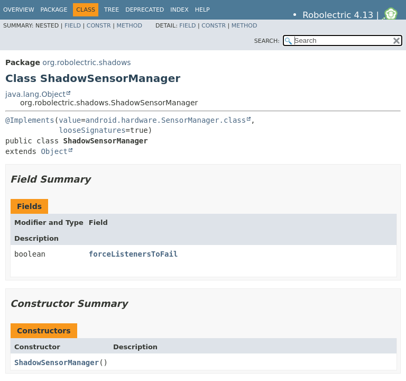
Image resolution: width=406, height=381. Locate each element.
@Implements (29, 120)
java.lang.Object (35, 94)
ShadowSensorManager (56, 362)
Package (54, 9)
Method (129, 25)
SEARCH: (267, 41)
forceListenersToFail (133, 254)
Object (54, 151)
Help (202, 9)
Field (72, 25)
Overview (18, 9)
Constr (99, 25)
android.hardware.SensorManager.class (166, 120)
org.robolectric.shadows (86, 62)
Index (179, 9)
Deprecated (144, 9)
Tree (111, 9)
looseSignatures (92, 130)
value (70, 120)
